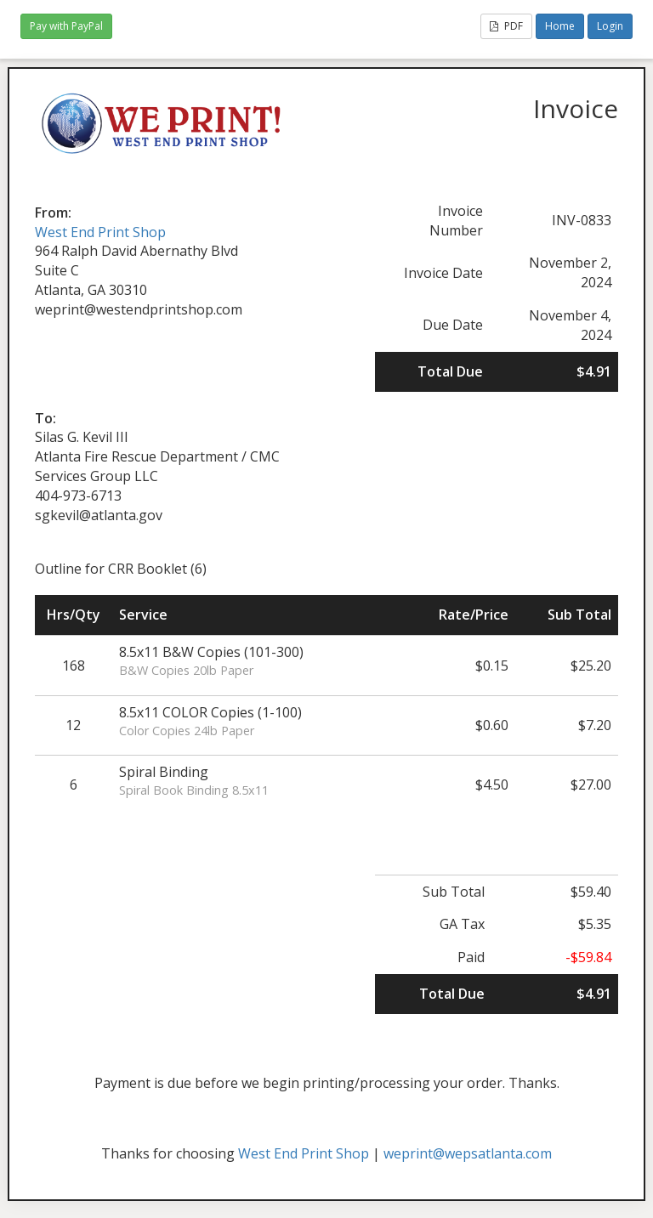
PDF (506, 26)
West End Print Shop (100, 232)
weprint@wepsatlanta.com (467, 1153)
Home (560, 26)
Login (610, 26)
